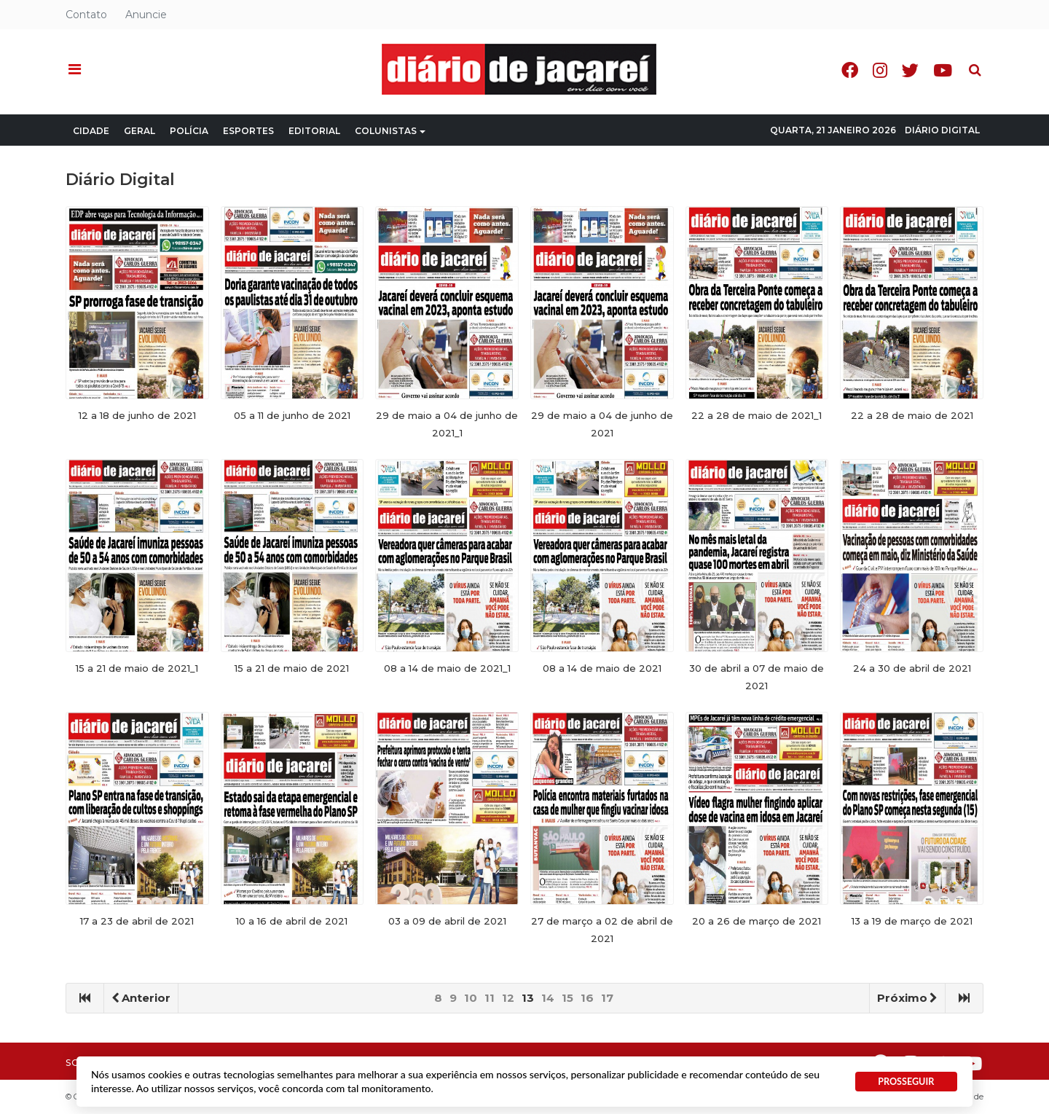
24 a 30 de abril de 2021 (912, 668)
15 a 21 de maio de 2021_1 (137, 668)
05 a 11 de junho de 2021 (292, 415)
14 (547, 998)
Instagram (880, 70)
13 (528, 998)
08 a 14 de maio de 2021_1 (447, 668)
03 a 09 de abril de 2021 (447, 921)
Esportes (248, 130)
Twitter (910, 70)
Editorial (314, 130)
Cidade (91, 130)
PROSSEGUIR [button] (906, 1081)
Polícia (189, 130)
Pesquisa (963, 58)
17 (607, 998)
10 (470, 998)
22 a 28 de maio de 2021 (912, 415)
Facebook (849, 70)
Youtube (942, 70)
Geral (139, 130)
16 (587, 998)
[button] (74, 70)
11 (489, 998)
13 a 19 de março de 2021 (912, 921)
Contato (86, 14)
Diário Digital (942, 130)
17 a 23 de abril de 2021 (137, 921)
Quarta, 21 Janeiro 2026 (833, 130)
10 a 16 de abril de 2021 (291, 921)
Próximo (907, 998)
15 (567, 998)
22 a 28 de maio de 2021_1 (756, 415)
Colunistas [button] (390, 130)
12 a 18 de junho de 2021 (137, 415)
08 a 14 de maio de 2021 (602, 668)
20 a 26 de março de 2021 (756, 921)
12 (508, 998)
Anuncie (146, 14)
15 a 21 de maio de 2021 (292, 668)
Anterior (140, 998)
